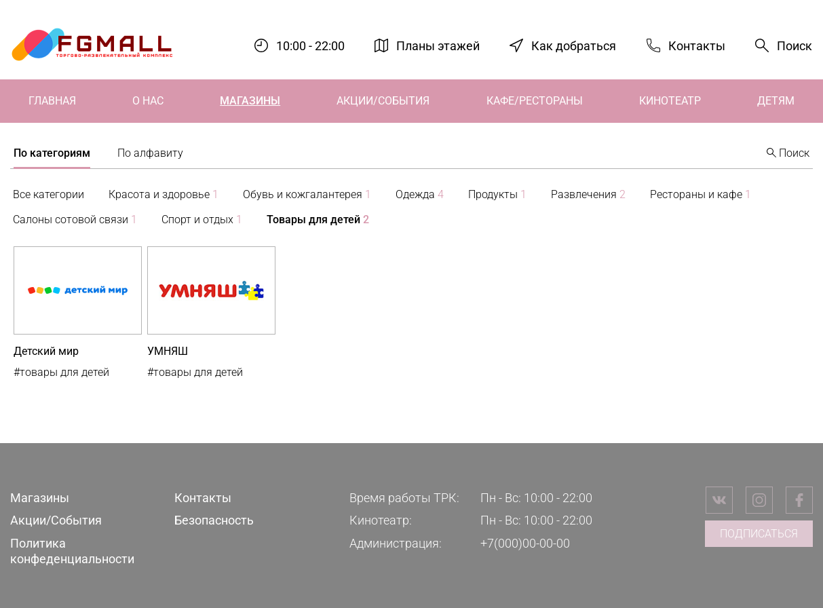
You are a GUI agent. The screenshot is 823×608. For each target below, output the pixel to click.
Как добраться (573, 45)
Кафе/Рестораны (534, 100)
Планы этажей (438, 45)
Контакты (696, 45)
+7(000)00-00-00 (525, 543)
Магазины (250, 100)
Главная (52, 100)
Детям (776, 100)
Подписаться (759, 533)
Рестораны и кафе (700, 194)
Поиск (794, 46)
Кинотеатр (670, 100)
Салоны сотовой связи (75, 219)
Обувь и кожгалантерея (307, 194)
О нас (148, 100)
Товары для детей (318, 219)
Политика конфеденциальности (72, 551)
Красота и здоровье (163, 194)
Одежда (420, 194)
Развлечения (588, 194)
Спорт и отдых (201, 219)
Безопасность (214, 520)
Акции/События (383, 100)
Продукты (497, 194)
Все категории (48, 194)
